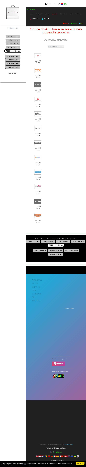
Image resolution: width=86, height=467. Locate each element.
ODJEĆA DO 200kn (13, 60)
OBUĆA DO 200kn (12, 40)
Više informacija (26, 465)
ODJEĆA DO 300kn (13, 63)
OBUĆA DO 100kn (12, 36)
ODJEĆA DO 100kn (13, 56)
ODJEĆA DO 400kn (13, 67)
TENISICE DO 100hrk (13, 51)
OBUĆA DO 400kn (12, 47)
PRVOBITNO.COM (68, 444)
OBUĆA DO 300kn (12, 44)
